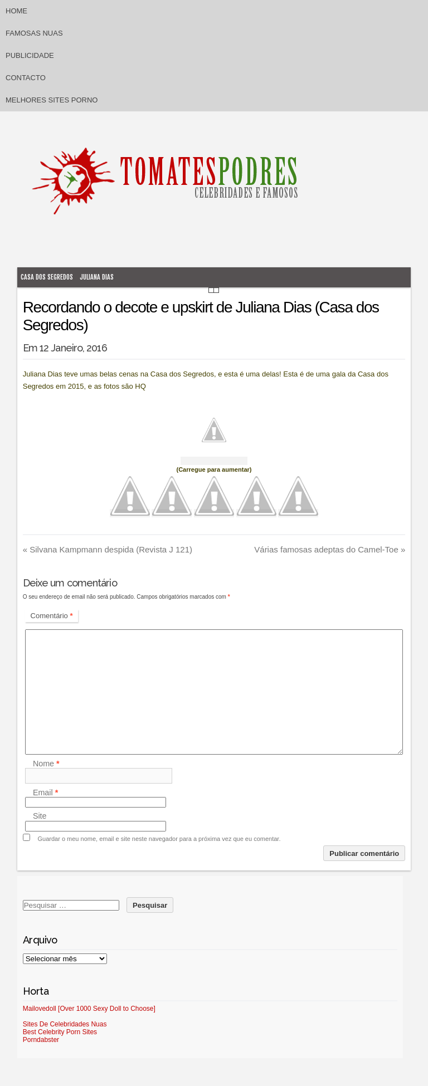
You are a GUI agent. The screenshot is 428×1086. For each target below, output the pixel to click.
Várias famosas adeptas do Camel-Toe (329, 549)
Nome (46, 763)
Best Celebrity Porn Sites (60, 1032)
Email (45, 792)
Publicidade (30, 55)
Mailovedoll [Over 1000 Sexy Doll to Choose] (89, 1008)
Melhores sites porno (52, 100)
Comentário (52, 616)
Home (16, 11)
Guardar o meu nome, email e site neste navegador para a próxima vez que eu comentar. (159, 838)
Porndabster (41, 1040)
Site (40, 816)
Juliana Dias (97, 277)
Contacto (26, 78)
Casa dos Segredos (47, 277)
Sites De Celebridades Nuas (65, 1024)
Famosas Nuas (34, 33)
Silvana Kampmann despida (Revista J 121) (107, 549)
